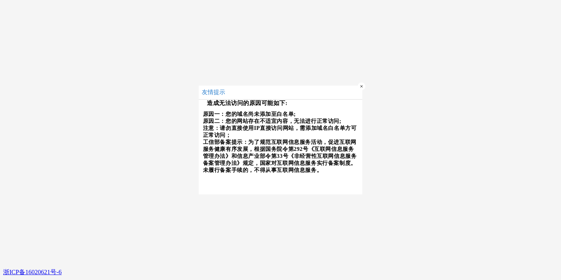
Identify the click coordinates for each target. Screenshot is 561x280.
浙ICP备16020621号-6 (32, 272)
